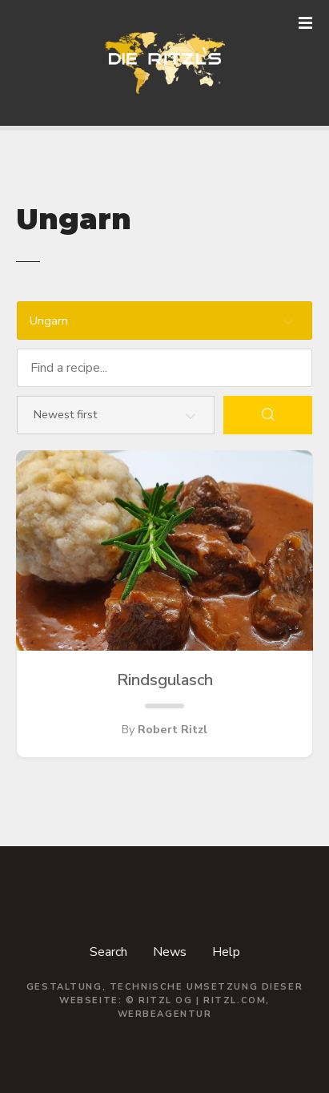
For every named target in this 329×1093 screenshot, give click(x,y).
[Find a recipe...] (164, 368)
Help (226, 952)
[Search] (267, 415)
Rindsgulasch (165, 680)
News (170, 952)
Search (108, 952)
